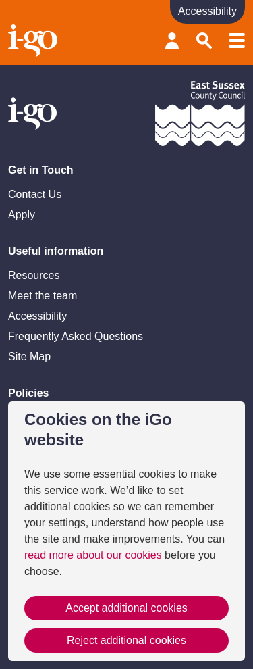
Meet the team (42, 295)
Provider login (172, 40)
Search (204, 40)
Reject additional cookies (126, 640)
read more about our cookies (93, 555)
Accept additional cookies (126, 608)
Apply (21, 214)
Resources (33, 275)
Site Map (29, 356)
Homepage (34, 40)
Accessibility (37, 316)
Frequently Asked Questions (75, 336)
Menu (237, 40)
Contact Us (34, 194)
